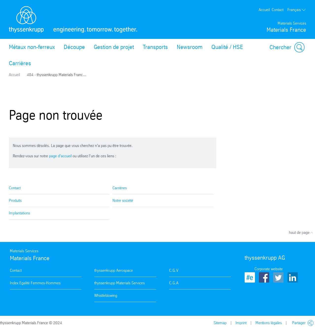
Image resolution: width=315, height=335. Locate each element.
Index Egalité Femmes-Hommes (35, 283)
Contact (278, 9)
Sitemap (220, 322)
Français (296, 10)
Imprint (241, 322)
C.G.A (173, 283)
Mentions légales (268, 322)
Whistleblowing (105, 295)
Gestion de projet (114, 47)
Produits (15, 200)
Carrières (20, 63)
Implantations (19, 213)
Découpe (74, 47)
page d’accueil (60, 156)
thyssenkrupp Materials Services (119, 283)
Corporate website (268, 269)
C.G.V (173, 270)
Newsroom (190, 47)
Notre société (122, 200)
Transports (155, 47)
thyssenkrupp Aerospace (113, 270)
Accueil (264, 9)
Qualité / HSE (227, 47)
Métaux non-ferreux (32, 47)
